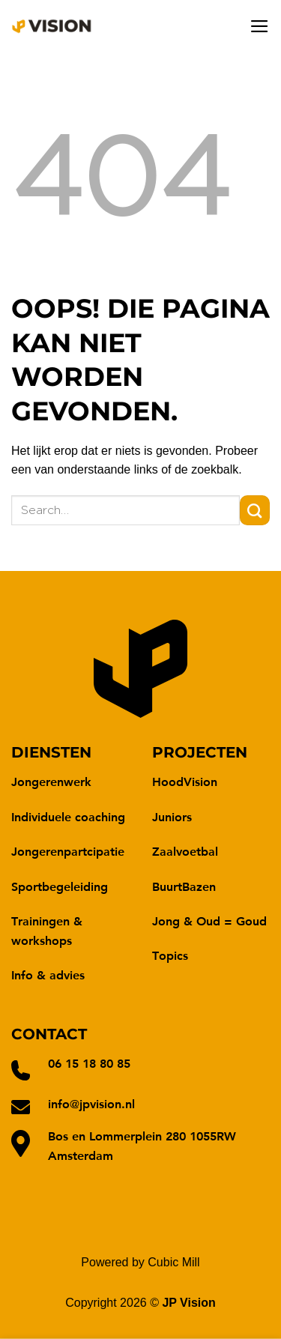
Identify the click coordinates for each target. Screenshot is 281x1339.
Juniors (172, 816)
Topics (170, 955)
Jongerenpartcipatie (67, 851)
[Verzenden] (255, 510)
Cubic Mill (173, 1262)
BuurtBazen (184, 886)
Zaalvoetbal (185, 851)
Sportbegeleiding (59, 886)
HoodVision (184, 781)
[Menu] (260, 26)
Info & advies (48, 974)
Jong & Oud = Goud (209, 920)
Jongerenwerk (51, 781)
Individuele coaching (68, 816)
